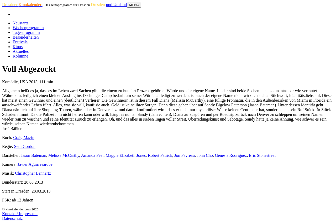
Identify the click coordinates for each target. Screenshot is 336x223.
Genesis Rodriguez (231, 155)
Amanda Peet (92, 155)
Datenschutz (12, 218)
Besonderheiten (26, 37)
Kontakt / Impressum (20, 213)
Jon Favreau (184, 155)
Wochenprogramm (28, 27)
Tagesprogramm (26, 32)
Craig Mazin (23, 137)
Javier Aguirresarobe (35, 164)
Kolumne (20, 56)
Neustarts (20, 23)
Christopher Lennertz (33, 173)
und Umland (116, 4)
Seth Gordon (24, 146)
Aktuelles (21, 51)
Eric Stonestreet (262, 155)
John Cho (205, 155)
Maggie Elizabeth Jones (126, 155)
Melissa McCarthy (63, 155)
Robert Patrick (160, 155)
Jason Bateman (33, 155)
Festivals (20, 42)
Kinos (18, 46)
